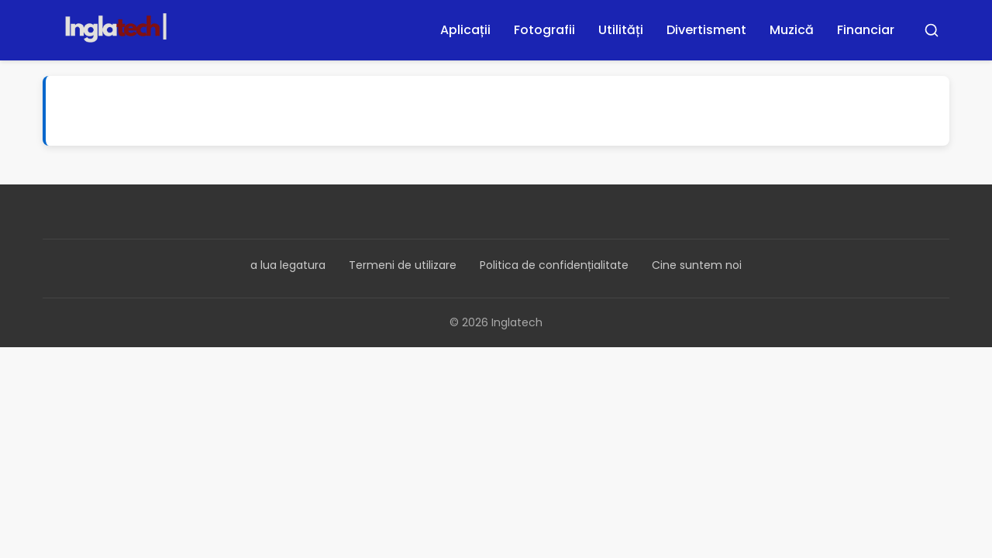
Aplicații (465, 30)
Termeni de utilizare (402, 265)
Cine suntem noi (697, 265)
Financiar (865, 30)
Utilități (620, 30)
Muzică (792, 30)
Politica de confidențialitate (554, 265)
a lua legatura (288, 265)
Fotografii (544, 30)
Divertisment (706, 30)
